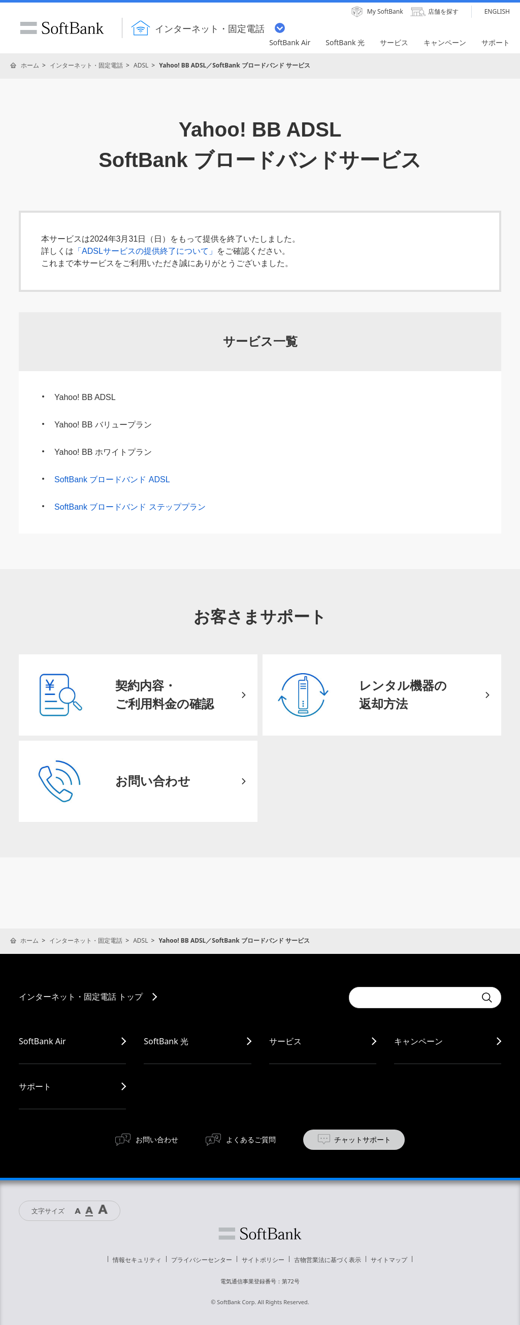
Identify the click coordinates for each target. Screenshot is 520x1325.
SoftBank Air (42, 1041)
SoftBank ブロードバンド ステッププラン (130, 507)
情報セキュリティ (137, 1259)
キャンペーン (418, 1041)
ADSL (141, 65)
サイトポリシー (263, 1259)
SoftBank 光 (166, 1041)
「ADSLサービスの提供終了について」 (145, 251)
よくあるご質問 (251, 1139)
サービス (285, 1041)
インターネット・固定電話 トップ (81, 996)
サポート (35, 1086)
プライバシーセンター (201, 1259)
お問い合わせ (157, 1139)
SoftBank (62, 28)
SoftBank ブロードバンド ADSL (112, 479)
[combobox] (412, 997)
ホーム (30, 65)
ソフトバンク (260, 1234)
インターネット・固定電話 (86, 65)
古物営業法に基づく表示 (327, 1259)
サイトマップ (389, 1259)
